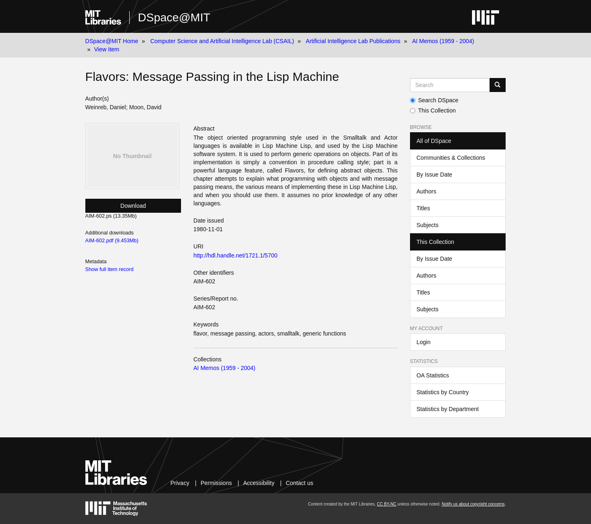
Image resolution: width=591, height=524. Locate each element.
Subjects (428, 225)
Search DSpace (434, 100)
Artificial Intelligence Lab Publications (353, 41)
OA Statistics (433, 375)
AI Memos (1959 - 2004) (443, 41)
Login (424, 342)
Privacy (179, 483)
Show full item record (109, 269)
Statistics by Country (443, 392)
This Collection (433, 110)
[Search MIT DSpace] (450, 85)
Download (133, 205)
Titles (423, 208)
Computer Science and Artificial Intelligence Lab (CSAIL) (222, 41)
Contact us (299, 483)
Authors (426, 191)
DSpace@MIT (174, 17)
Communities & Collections (451, 157)
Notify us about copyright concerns (473, 504)
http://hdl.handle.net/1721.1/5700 (235, 255)
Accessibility (258, 483)
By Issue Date (434, 174)
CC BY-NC (386, 504)
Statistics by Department (448, 409)
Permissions (216, 483)
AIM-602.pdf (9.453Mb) (112, 241)
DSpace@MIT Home (111, 41)
